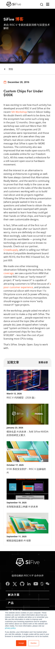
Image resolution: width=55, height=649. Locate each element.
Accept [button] (21, 643)
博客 (11, 69)
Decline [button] (34, 643)
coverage (9, 273)
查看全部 (43, 362)
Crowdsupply (11, 249)
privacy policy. (10, 628)
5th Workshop (19, 112)
